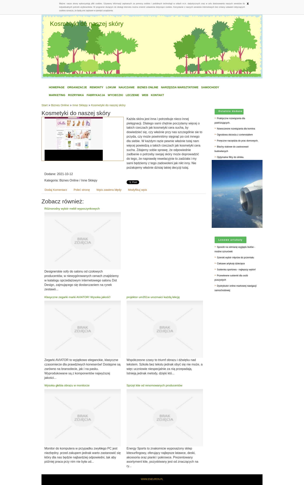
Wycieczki (115, 95)
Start (44, 105)
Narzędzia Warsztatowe (179, 87)
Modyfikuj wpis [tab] (137, 189)
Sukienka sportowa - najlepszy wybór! (236, 269)
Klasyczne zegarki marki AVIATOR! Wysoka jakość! (77, 297)
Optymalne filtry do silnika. (230, 157)
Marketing (57, 95)
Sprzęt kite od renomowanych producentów (154, 385)
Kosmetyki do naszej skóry (108, 105)
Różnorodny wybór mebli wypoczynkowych (72, 208)
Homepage (57, 87)
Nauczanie (127, 87)
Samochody (210, 87)
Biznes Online (147, 87)
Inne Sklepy (80, 105)
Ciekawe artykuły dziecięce (231, 263)
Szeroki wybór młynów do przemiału (235, 257)
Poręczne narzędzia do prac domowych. (237, 140)
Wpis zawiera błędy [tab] (108, 189)
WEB (145, 95)
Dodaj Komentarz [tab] (56, 189)
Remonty (96, 87)
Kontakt (157, 95)
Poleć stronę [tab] (82, 189)
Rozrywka (76, 95)
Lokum (111, 87)
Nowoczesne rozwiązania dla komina (236, 128)
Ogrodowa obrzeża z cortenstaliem (235, 134)
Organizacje (77, 87)
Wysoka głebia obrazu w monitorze (66, 385)
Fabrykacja (96, 95)
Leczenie (132, 95)
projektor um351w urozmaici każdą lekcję (153, 297)
